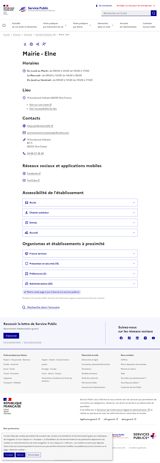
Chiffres (124, 360)
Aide (123, 373)
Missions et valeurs (128, 369)
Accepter (9, 455)
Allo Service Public (89, 382)
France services (35, 253)
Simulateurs (86, 369)
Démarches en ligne (90, 360)
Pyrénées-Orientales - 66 (46, 34)
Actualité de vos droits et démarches (24, 25)
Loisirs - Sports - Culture (51, 373)
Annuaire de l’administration (128, 25)
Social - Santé (9, 369)
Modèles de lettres (89, 373)
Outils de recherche (90, 378)
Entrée (31, 222)
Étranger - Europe (49, 369)
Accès (30, 202)
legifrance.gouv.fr (90, 419)
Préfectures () (35, 274)
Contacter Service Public (149, 25)
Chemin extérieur (37, 212)
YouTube (33, 180)
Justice (44, 364)
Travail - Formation (11, 373)
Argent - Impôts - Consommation (55, 360)
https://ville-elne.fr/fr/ (40, 126)
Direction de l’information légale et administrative (123, 409)
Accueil (6, 34)
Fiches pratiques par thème (80, 25)
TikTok (129, 338)
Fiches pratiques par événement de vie (53, 25)
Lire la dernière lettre (12, 342)
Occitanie (28, 34)
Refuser (20, 455)
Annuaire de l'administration (93, 387)
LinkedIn (137, 338)
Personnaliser (33, 455)
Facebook (34, 173)
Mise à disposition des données (133, 364)
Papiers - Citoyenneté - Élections (16, 360)
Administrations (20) (39, 284)
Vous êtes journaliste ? (130, 382)
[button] (44, 44)
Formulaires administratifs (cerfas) (96, 364)
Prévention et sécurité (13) (42, 264)
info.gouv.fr (111, 419)
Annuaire (17, 34)
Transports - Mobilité (12, 382)
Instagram (145, 338)
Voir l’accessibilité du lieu (43, 108)
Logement (7, 378)
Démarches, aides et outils (104, 25)
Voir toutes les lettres (32, 342)
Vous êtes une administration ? (133, 378)
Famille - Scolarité (10, 364)
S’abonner (11, 335)
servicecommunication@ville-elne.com (48, 132)
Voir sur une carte (40, 104)
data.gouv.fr (129, 419)
